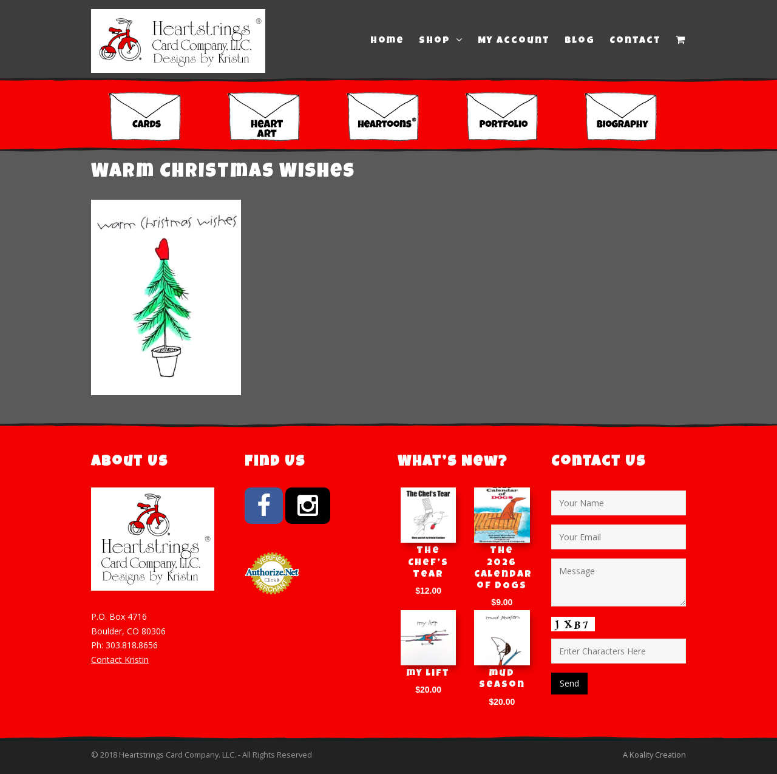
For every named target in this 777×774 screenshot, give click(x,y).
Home (387, 41)
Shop (441, 40)
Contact (635, 41)
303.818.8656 (132, 645)
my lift (428, 674)
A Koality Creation (654, 754)
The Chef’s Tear (428, 562)
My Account (514, 41)
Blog (580, 41)
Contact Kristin (120, 659)
